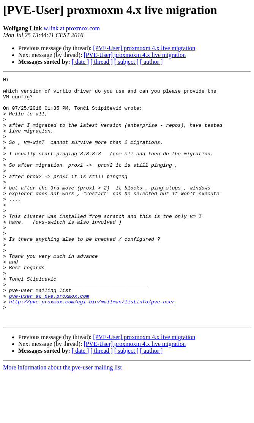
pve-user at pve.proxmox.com (49, 340)
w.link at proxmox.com (72, 28)
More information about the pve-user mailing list (62, 416)
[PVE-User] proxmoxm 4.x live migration (144, 48)
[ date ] (80, 61)
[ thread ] (101, 61)
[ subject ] (126, 61)
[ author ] (151, 61)
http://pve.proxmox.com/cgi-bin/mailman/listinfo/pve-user (92, 347)
